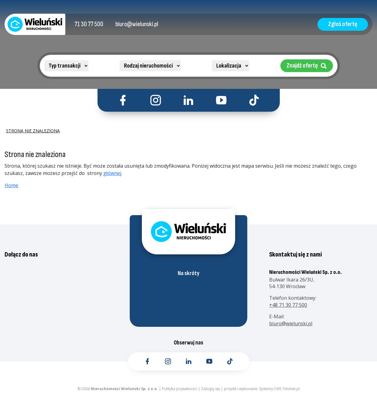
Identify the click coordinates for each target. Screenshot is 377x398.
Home (11, 185)
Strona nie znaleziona (33, 131)
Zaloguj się (210, 388)
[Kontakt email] (136, 24)
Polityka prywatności (179, 388)
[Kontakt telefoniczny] (88, 24)
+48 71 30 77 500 (288, 305)
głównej (112, 173)
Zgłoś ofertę (342, 24)
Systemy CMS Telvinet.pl (279, 388)
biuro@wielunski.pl (290, 323)
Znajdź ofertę (306, 65)
